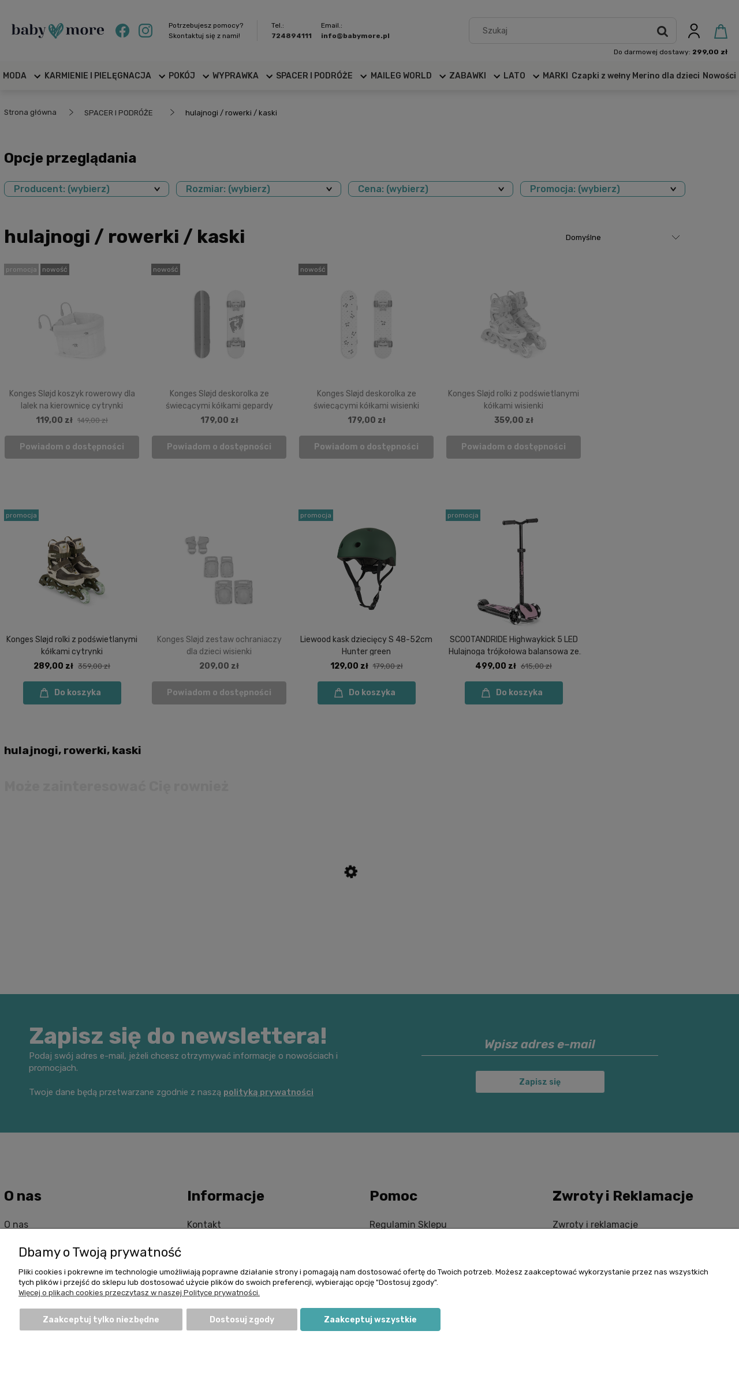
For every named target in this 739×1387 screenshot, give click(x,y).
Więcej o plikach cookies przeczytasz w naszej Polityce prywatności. (139, 1292)
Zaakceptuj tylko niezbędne (101, 1320)
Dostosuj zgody (242, 1320)
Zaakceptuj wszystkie (370, 1320)
